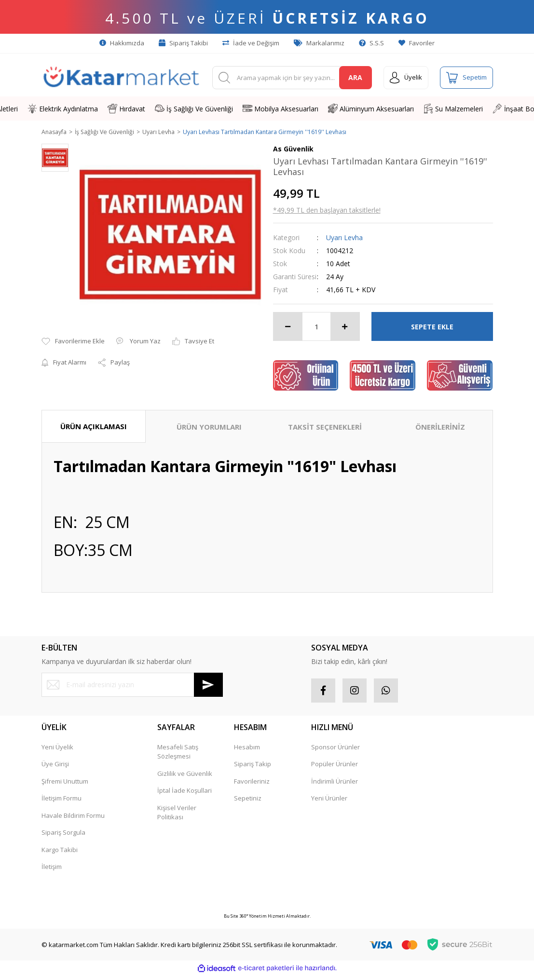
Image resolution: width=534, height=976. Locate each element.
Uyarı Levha (344, 238)
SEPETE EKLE (432, 327)
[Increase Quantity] (344, 327)
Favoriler (416, 43)
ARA (355, 77)
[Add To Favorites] (73, 342)
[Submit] (208, 685)
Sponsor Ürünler (335, 747)
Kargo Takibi (59, 850)
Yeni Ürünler (329, 798)
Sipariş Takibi (183, 43)
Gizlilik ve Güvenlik (184, 774)
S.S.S (371, 43)
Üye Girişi (55, 764)
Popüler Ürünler (334, 764)
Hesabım (247, 747)
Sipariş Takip (252, 764)
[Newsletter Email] (132, 685)
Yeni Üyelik (57, 747)
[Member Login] (406, 78)
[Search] (292, 77)
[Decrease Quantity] (288, 327)
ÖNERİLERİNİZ (440, 427)
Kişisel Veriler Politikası (176, 813)
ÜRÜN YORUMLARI (209, 427)
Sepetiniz (247, 798)
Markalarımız (319, 43)
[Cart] (466, 78)
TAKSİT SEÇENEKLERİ (325, 427)
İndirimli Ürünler (334, 781)
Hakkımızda (121, 43)
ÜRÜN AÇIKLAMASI (93, 427)
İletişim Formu (61, 798)
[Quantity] (316, 327)
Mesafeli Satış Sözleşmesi (177, 752)
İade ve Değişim (250, 43)
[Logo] (121, 78)
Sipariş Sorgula (63, 832)
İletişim (51, 867)
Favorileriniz (252, 781)
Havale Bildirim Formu (73, 816)
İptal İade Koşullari (184, 790)
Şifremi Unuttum (64, 781)
